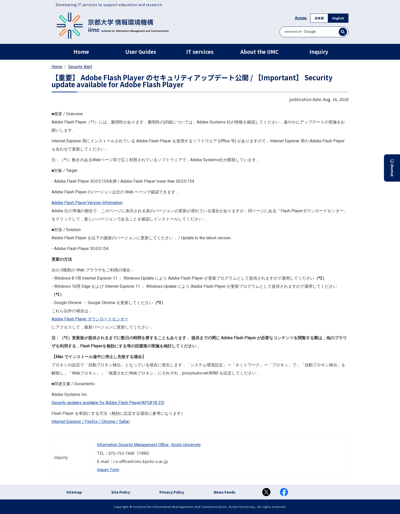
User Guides (140, 51)
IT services (200, 51)
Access (301, 18)
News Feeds (224, 492)
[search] (314, 32)
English (338, 18)
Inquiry (318, 51)
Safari (124, 421)
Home (81, 51)
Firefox (91, 421)
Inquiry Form (108, 469)
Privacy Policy (171, 492)
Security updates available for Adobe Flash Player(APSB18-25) (108, 402)
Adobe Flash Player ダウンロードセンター (90, 319)
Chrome (108, 421)
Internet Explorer (66, 421)
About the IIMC (259, 51)
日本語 (319, 18)
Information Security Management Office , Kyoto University (149, 444)
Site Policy (120, 492)
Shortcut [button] (392, 168)
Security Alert (80, 66)
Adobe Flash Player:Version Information (87, 202)
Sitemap (74, 492)
